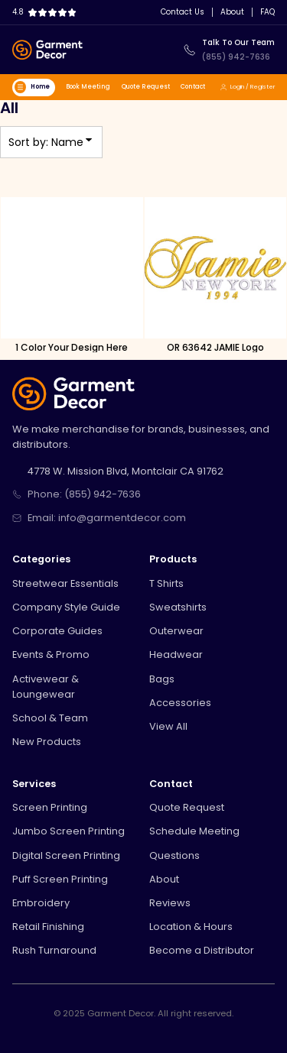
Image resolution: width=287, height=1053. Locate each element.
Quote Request (146, 87)
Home (32, 87)
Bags (161, 678)
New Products (46, 741)
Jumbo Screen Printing (68, 831)
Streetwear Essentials (65, 583)
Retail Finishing (48, 926)
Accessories (180, 702)
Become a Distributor (201, 950)
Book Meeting (88, 87)
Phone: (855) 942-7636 (84, 494)
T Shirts (166, 583)
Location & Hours (191, 926)
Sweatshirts (178, 607)
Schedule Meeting (194, 831)
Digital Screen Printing (66, 855)
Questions (174, 855)
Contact (193, 87)
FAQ (267, 12)
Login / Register (247, 87)
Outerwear (176, 630)
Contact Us (182, 12)
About (232, 12)
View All (168, 726)
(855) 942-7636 (236, 57)
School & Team (50, 717)
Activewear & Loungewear (45, 686)
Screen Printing (49, 807)
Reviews (170, 902)
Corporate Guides (57, 630)
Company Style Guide (66, 607)
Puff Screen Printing (60, 879)
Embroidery (41, 902)
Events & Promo (51, 654)
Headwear (176, 654)
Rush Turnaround (54, 950)
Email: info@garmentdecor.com (107, 517)
